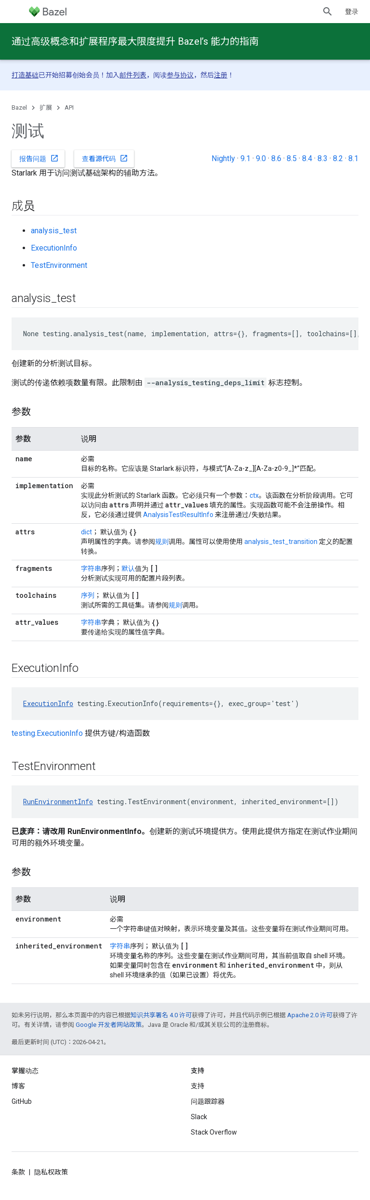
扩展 (46, 107)
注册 (220, 75)
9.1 (245, 158)
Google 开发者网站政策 (109, 1024)
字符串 (91, 568)
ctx (254, 495)
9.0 (261, 158)
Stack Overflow (214, 1132)
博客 (18, 1086)
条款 (18, 1172)
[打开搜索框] (327, 11)
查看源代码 (105, 158)
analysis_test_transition (280, 541)
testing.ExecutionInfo (47, 733)
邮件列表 (132, 75)
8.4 (307, 158)
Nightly (223, 158)
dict (86, 532)
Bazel (19, 107)
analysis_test (54, 230)
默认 (128, 568)
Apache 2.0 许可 (309, 1015)
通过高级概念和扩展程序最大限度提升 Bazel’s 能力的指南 (135, 41)
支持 (197, 1086)
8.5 (292, 158)
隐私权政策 (51, 1172)
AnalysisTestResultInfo (178, 514)
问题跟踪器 (208, 1101)
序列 (87, 595)
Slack (199, 1117)
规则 (162, 541)
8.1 (353, 158)
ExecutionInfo (54, 248)
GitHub (22, 1101)
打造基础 (25, 75)
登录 (351, 11)
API (69, 107)
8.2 (338, 158)
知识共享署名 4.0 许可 (161, 1015)
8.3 (322, 158)
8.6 (276, 158)
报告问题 (39, 158)
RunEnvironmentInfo (58, 801)
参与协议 (180, 75)
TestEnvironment (59, 265)
